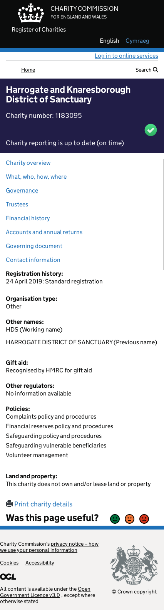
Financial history (28, 218)
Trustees (17, 204)
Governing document (34, 246)
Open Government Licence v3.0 (45, 591)
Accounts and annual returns (44, 232)
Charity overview (28, 162)
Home (28, 69)
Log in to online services (126, 55)
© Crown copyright (134, 591)
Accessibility (39, 562)
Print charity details (39, 504)
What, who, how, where (36, 176)
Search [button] (147, 69)
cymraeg (137, 40)
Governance (22, 190)
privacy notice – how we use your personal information (49, 546)
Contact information (33, 259)
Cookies (9, 562)
